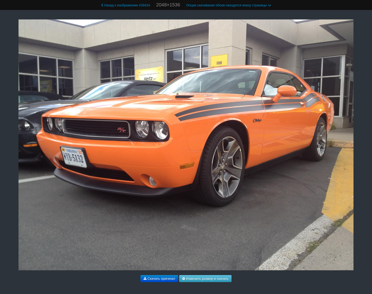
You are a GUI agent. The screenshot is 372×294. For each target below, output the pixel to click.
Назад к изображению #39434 (125, 5)
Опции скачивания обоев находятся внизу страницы (228, 5)
